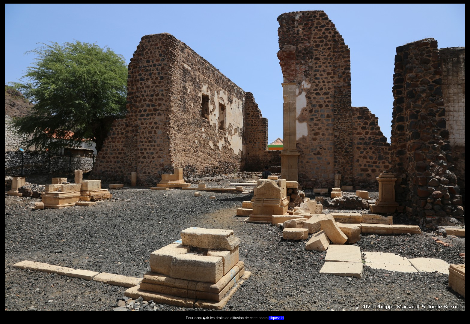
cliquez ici (276, 318)
